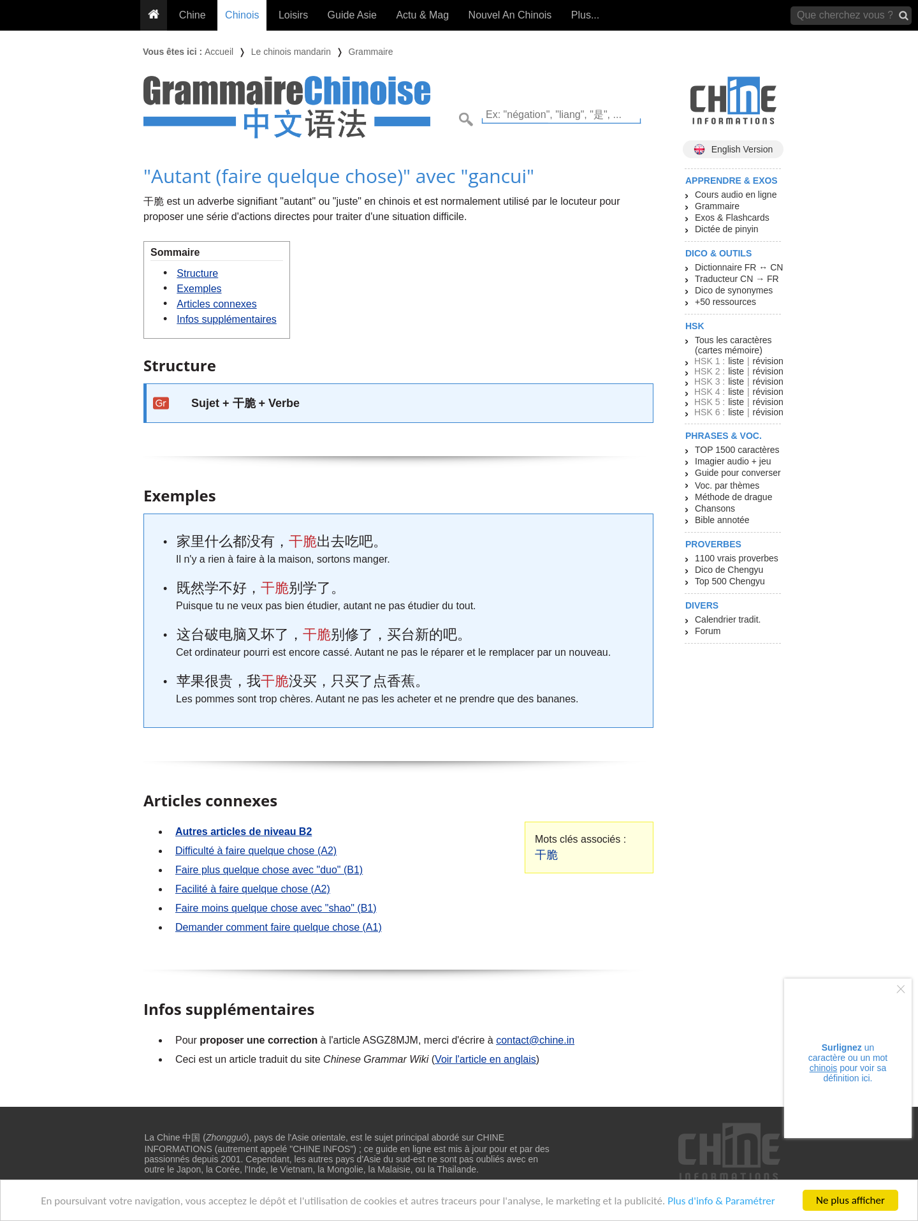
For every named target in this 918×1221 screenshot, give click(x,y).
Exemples (199, 288)
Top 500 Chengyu (730, 581)
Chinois (242, 15)
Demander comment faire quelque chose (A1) (278, 927)
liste (736, 361)
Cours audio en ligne (735, 194)
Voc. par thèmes (727, 485)
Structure (197, 273)
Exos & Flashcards (732, 217)
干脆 (546, 854)
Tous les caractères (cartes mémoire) (733, 345)
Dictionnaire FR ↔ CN (739, 267)
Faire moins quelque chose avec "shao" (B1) (276, 908)
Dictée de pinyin (727, 229)
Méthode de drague (733, 497)
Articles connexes (216, 304)
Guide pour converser (738, 473)
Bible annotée (722, 520)
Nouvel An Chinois (510, 15)
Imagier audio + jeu (733, 461)
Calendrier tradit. (728, 619)
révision (767, 361)
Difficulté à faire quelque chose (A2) (256, 850)
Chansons (715, 508)
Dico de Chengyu (729, 570)
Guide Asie (352, 15)
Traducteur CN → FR (737, 279)
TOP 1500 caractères (737, 450)
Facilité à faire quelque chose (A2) (252, 889)
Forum (707, 631)
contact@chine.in (535, 1040)
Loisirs (293, 15)
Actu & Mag (422, 15)
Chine (192, 15)
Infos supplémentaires (227, 319)
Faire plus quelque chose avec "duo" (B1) (269, 869)
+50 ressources (725, 302)
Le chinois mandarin (291, 52)
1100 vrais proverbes (736, 558)
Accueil (219, 52)
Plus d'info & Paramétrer (721, 1201)
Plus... (585, 15)
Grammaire (371, 52)
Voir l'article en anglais (485, 1059)
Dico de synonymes (734, 290)
